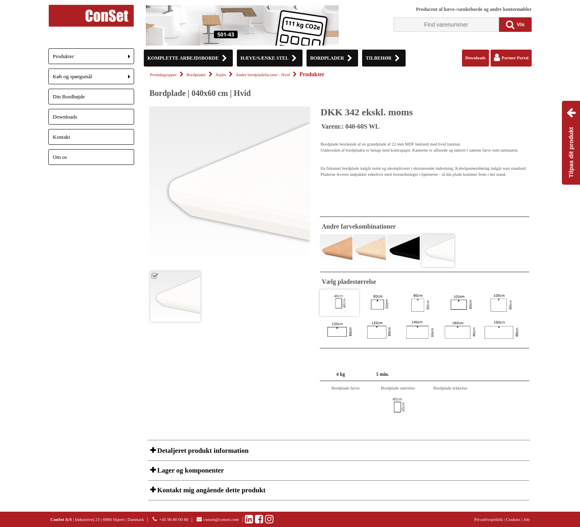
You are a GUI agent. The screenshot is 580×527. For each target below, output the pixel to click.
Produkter (93, 58)
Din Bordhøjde (69, 97)
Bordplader (196, 75)
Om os (60, 157)
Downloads (65, 117)
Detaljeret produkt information (202, 450)
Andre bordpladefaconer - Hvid (263, 75)
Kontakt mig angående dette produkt (210, 490)
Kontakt (61, 137)
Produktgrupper (163, 75)
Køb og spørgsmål (93, 78)
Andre (220, 75)
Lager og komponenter (189, 470)
